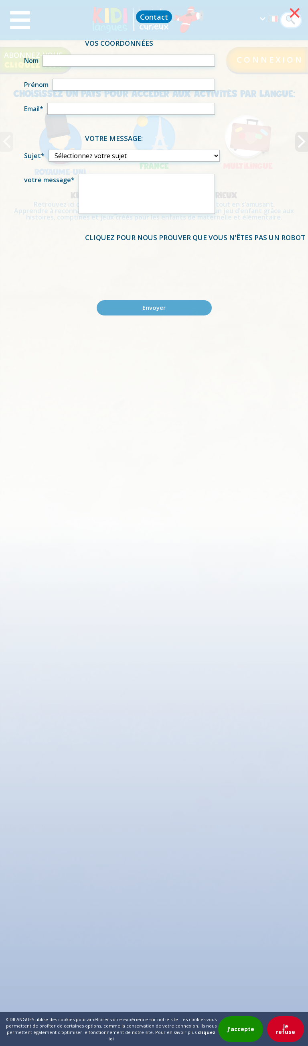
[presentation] (154, 264)
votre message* (49, 179)
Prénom (36, 84)
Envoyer (154, 307)
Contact (154, 17)
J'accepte (240, 1029)
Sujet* (34, 155)
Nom (31, 60)
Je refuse (285, 1029)
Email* (33, 108)
